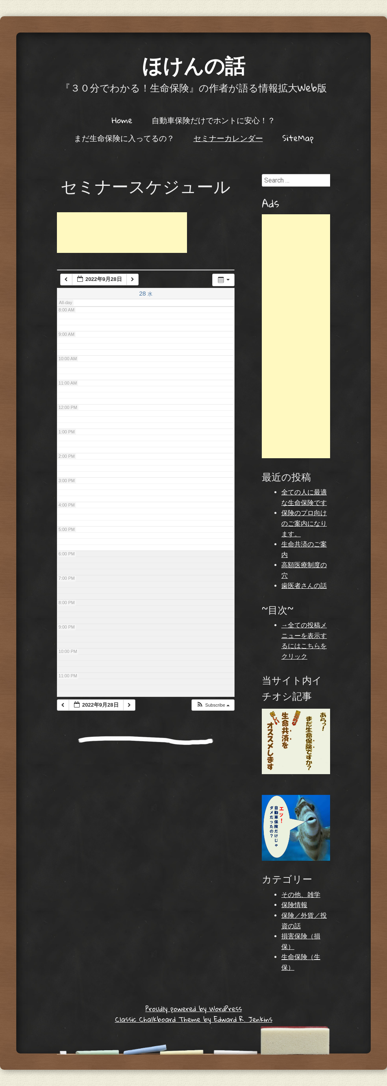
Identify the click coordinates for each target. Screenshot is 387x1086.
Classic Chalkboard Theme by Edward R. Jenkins (193, 1019)
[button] (213, 705)
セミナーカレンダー (228, 138)
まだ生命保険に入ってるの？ (124, 138)
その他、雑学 (300, 895)
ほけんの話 (193, 65)
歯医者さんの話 (304, 586)
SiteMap (297, 138)
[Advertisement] (122, 232)
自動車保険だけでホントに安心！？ (213, 120)
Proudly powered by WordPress (194, 1008)
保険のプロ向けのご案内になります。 (304, 523)
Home (122, 120)
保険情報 (294, 905)
